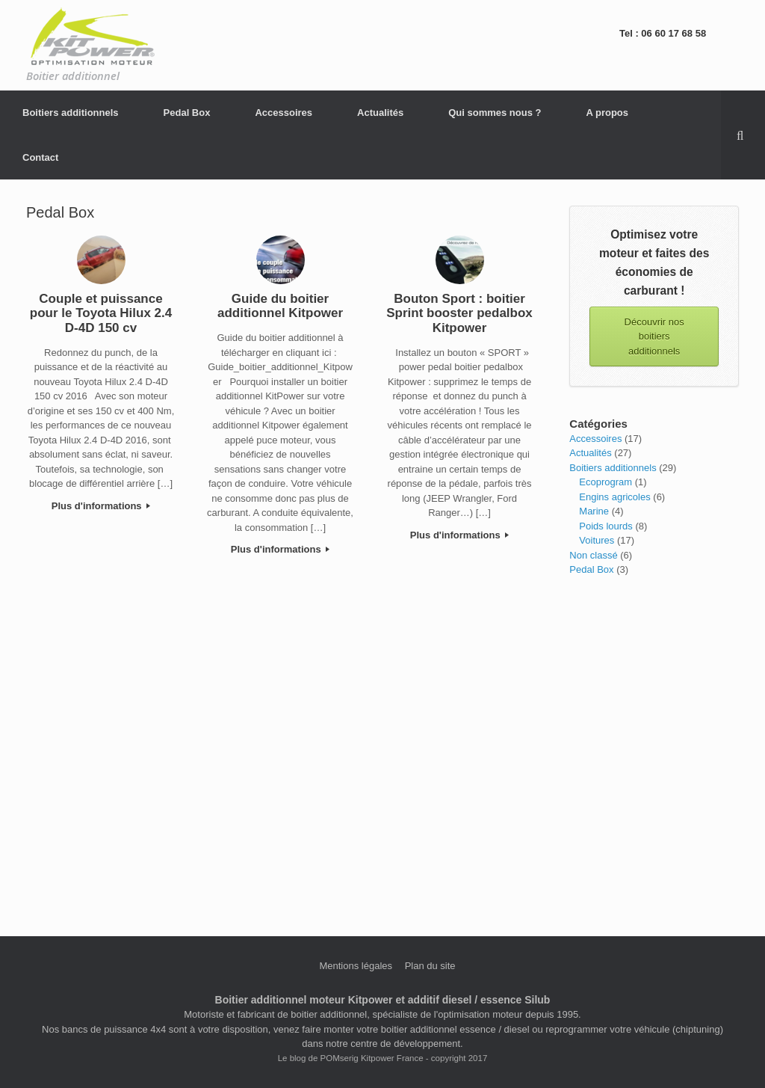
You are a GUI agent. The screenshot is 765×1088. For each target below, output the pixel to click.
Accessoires (283, 112)
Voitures (596, 540)
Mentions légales (355, 965)
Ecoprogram (605, 482)
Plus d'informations (101, 505)
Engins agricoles (614, 496)
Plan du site (430, 965)
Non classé (593, 555)
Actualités (380, 112)
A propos (607, 112)
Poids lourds (606, 526)
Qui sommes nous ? (494, 112)
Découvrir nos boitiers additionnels (654, 336)
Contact (40, 157)
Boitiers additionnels (70, 112)
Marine (594, 511)
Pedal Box (187, 112)
